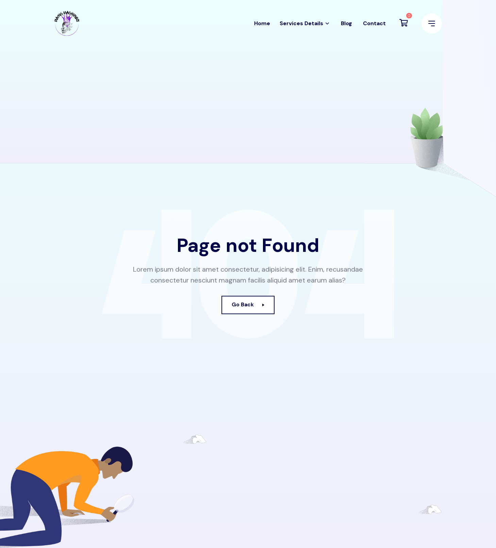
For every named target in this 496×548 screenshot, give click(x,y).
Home (262, 26)
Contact (374, 26)
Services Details (301, 26)
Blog (346, 26)
